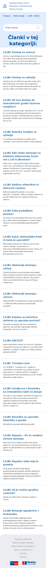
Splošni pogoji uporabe (23, 543)
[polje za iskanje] (23, 27)
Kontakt (23, 553)
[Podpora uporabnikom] (17, 6)
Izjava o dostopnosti (23, 550)
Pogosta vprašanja (23, 539)
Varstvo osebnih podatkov (23, 546)
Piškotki (23, 557)
